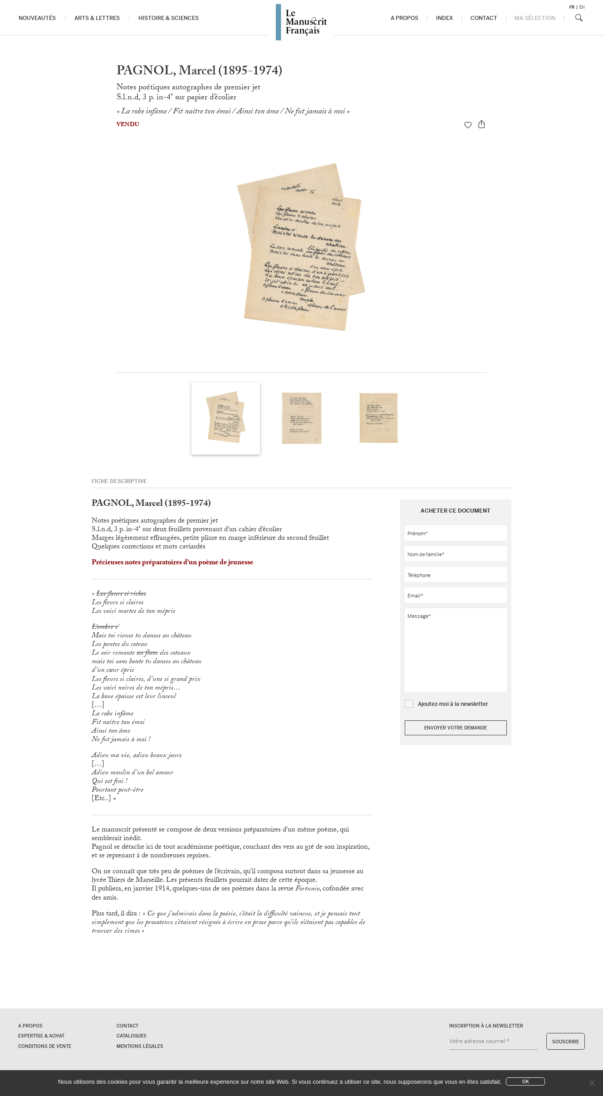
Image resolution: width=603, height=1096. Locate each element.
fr (571, 7)
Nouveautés (37, 18)
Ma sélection (535, 18)
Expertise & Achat (41, 1036)
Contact (484, 18)
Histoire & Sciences (168, 18)
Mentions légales (140, 1046)
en (582, 7)
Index (444, 18)
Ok (525, 1082)
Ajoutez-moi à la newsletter (453, 704)
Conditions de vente (44, 1046)
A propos (404, 18)
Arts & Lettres (97, 18)
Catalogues (132, 1036)
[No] (591, 1082)
